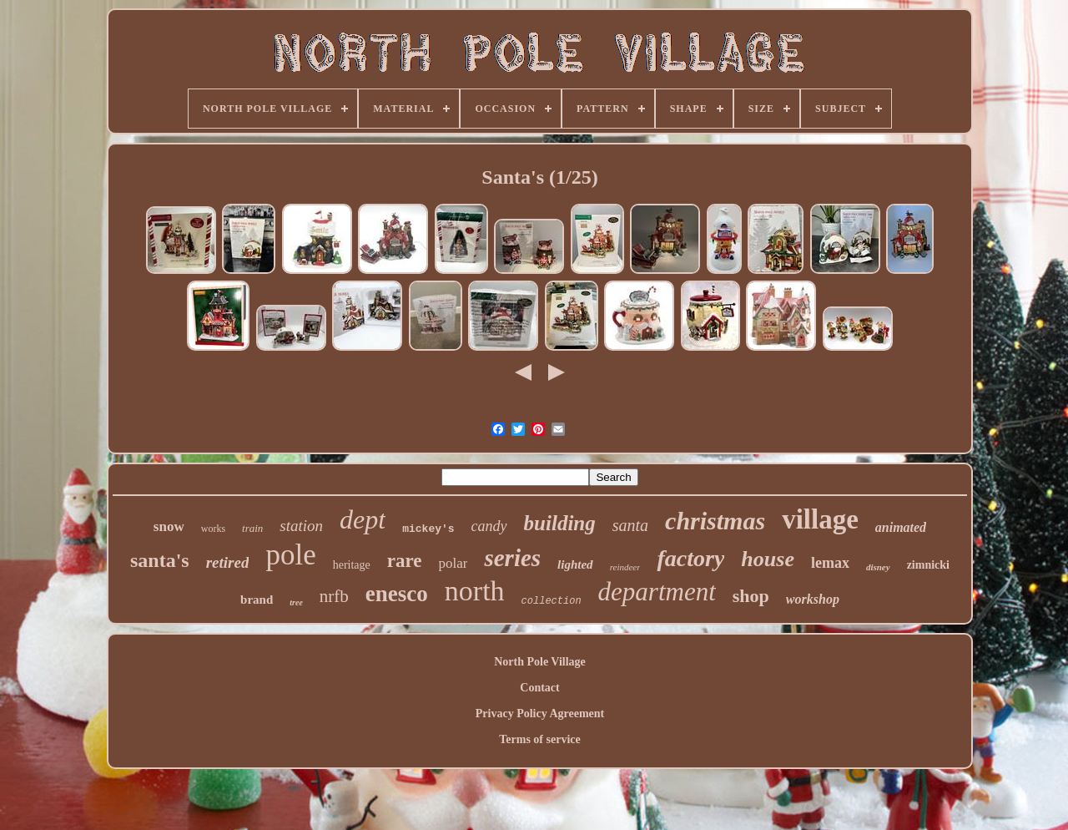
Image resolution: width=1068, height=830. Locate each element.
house (767, 559)
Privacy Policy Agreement (540, 713)
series (512, 557)
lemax (830, 562)
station (301, 525)
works (213, 528)
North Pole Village (540, 661)
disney (878, 567)
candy (489, 526)
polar (453, 563)
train (252, 528)
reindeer (625, 567)
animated (900, 527)
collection (551, 601)
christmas (715, 520)
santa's (159, 560)
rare (404, 560)
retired (227, 562)
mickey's (428, 529)
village (820, 519)
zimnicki (928, 565)
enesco (396, 593)
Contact (539, 687)
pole (290, 555)
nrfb (334, 596)
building (560, 523)
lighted (575, 564)
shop (751, 595)
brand (256, 599)
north (475, 590)
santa (630, 525)
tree (296, 602)
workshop (812, 599)
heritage (351, 565)
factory (690, 558)
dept (362, 519)
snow (169, 526)
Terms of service (539, 739)
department (657, 591)
